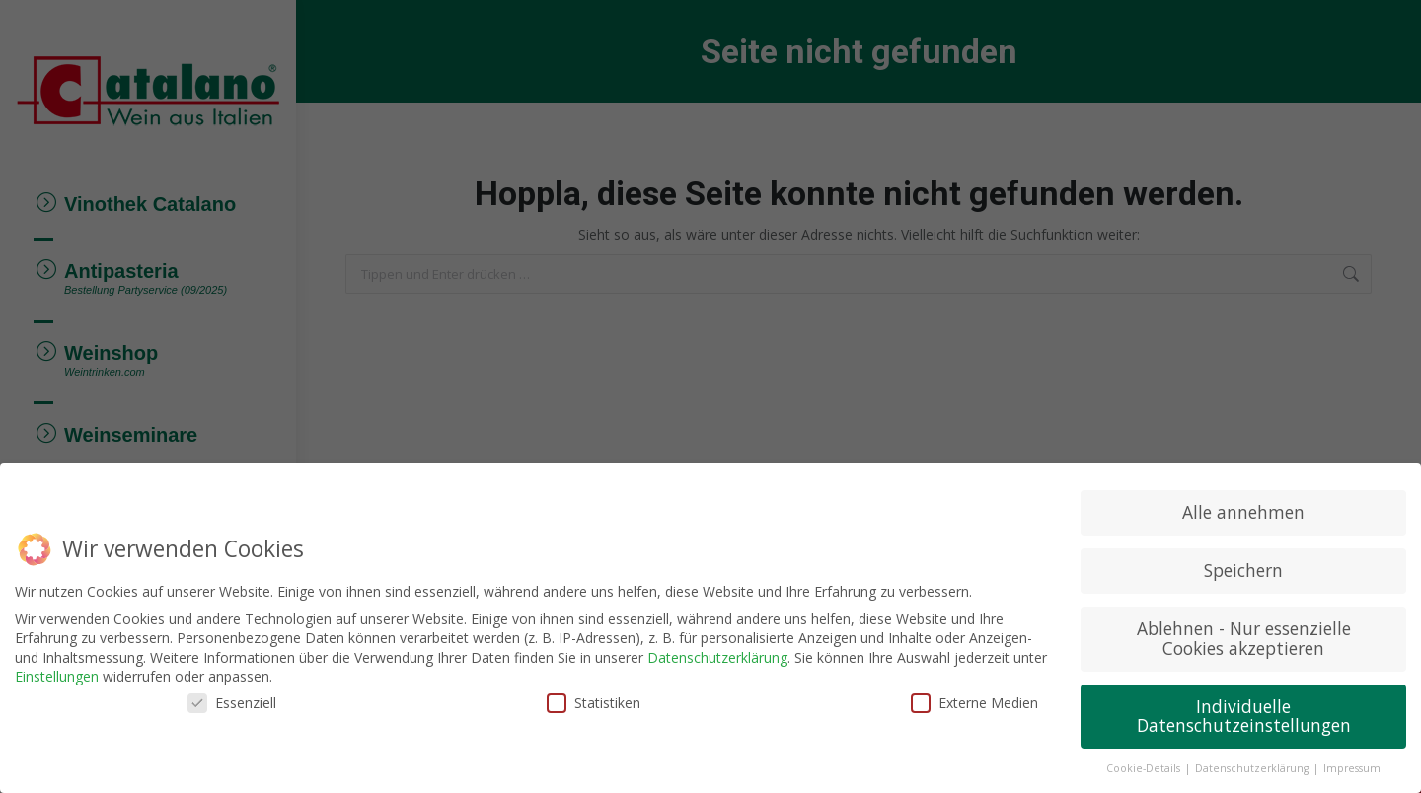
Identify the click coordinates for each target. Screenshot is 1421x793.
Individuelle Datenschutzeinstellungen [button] (1244, 714)
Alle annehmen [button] (1243, 510)
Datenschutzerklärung (717, 655)
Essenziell (231, 700)
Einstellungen (57, 674)
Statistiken (593, 700)
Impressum (1352, 766)
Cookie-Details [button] (1144, 766)
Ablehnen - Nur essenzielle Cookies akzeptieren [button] (1244, 636)
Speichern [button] (1243, 568)
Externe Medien (974, 700)
